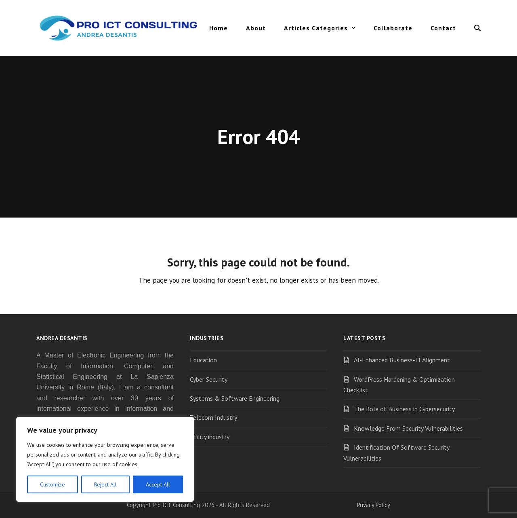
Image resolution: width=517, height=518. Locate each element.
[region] (105, 459)
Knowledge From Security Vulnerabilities (408, 428)
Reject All (105, 484)
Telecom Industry (213, 417)
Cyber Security (208, 379)
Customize (52, 484)
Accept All (158, 484)
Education (203, 360)
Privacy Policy (373, 505)
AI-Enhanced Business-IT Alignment (402, 360)
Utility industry (209, 437)
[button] (477, 28)
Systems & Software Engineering (235, 398)
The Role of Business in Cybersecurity (404, 409)
